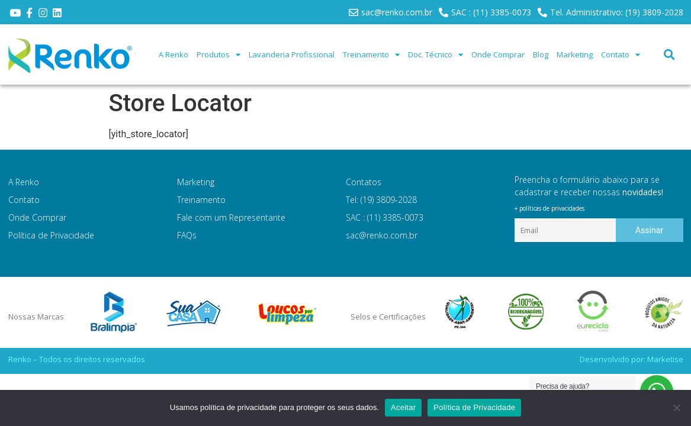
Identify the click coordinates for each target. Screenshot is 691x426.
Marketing (575, 54)
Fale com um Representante (231, 217)
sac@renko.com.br (381, 235)
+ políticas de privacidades (549, 208)
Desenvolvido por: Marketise (631, 359)
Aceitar (403, 407)
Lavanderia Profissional (292, 54)
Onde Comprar (498, 54)
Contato (620, 54)
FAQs (187, 235)
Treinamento (371, 54)
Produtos (218, 54)
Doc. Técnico (435, 54)
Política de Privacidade (51, 235)
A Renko (173, 54)
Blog (540, 54)
